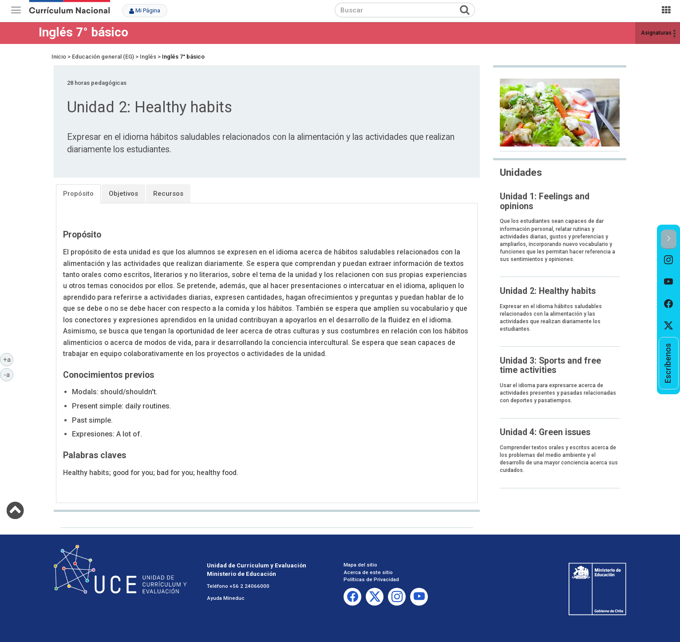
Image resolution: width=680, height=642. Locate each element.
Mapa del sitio (360, 565)
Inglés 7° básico (83, 32)
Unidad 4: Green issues (545, 432)
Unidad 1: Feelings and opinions (544, 201)
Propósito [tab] (78, 194)
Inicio (58, 56)
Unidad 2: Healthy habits (548, 291)
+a (8, 359)
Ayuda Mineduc (226, 598)
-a (8, 374)
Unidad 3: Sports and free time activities (550, 365)
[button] (668, 239)
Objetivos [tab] (123, 194)
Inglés (148, 56)
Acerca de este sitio (368, 572)
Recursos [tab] (168, 194)
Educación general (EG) (103, 56)
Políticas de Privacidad (371, 579)
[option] (669, 260)
